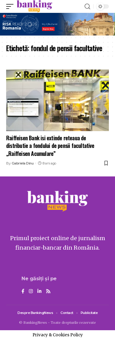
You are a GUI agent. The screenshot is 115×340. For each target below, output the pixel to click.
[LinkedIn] (39, 291)
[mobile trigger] (11, 6)
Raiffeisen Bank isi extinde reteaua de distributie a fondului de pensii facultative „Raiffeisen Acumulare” (50, 145)
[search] (87, 6)
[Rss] (48, 291)
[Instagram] (31, 291)
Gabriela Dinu (23, 163)
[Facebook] (22, 291)
